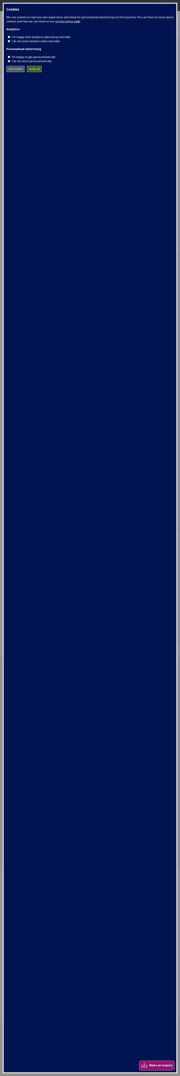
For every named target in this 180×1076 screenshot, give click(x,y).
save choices (15, 68)
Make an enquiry (157, 1065)
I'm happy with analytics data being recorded (40, 37)
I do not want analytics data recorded (35, 41)
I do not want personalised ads (31, 61)
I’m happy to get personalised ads (33, 57)
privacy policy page (67, 21)
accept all (34, 68)
